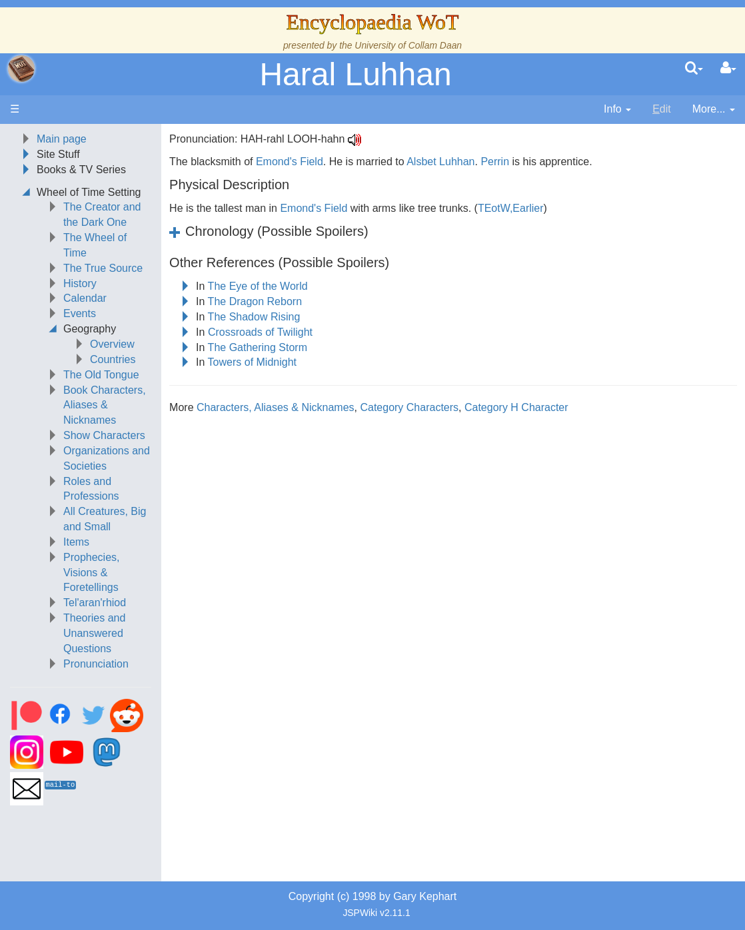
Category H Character (516, 407)
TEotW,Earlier (511, 208)
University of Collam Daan (408, 45)
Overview (112, 344)
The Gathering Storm (257, 347)
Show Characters (104, 435)
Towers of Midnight (252, 362)
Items (76, 542)
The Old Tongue (101, 374)
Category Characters (409, 407)
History (80, 283)
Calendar (85, 298)
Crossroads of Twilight (260, 332)
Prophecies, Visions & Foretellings (91, 573)
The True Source (103, 268)
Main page (62, 139)
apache (21, 68)
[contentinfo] (617, 109)
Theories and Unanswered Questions (94, 633)
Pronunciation (96, 664)
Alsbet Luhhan (440, 161)
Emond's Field (289, 161)
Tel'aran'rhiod (94, 602)
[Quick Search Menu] (694, 68)
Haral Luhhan (355, 74)
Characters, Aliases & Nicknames (276, 407)
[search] (694, 68)
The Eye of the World (258, 286)
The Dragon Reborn (255, 301)
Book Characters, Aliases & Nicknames (104, 405)
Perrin (494, 161)
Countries (112, 359)
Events (79, 313)
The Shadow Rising (254, 316)
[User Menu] (728, 68)
